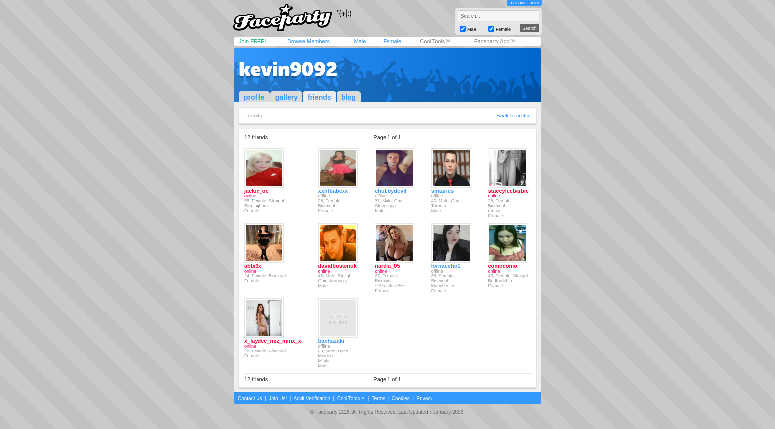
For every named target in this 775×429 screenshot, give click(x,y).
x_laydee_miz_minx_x (272, 341)
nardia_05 (387, 266)
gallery (286, 97)
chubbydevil (390, 191)
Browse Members (308, 41)
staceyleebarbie (508, 191)
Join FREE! (252, 41)
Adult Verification (311, 398)
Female (392, 41)
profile (254, 97)
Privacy (425, 398)
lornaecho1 (446, 266)
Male (360, 41)
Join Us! (278, 398)
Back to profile (513, 115)
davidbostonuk (337, 266)
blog (349, 97)
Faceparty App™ (494, 41)
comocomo (502, 266)
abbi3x (252, 266)
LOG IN (517, 3)
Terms (378, 398)
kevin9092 (288, 69)
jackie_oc (256, 191)
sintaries (442, 191)
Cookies (401, 398)
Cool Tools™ (435, 41)
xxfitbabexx (333, 191)
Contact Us (250, 398)
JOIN (534, 3)
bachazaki (331, 341)
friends (319, 97)
